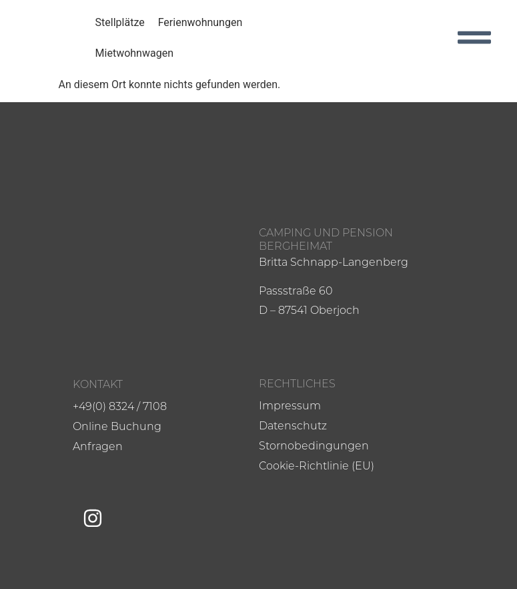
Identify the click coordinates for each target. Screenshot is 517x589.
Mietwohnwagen (134, 53)
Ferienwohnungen (200, 22)
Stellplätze (120, 22)
